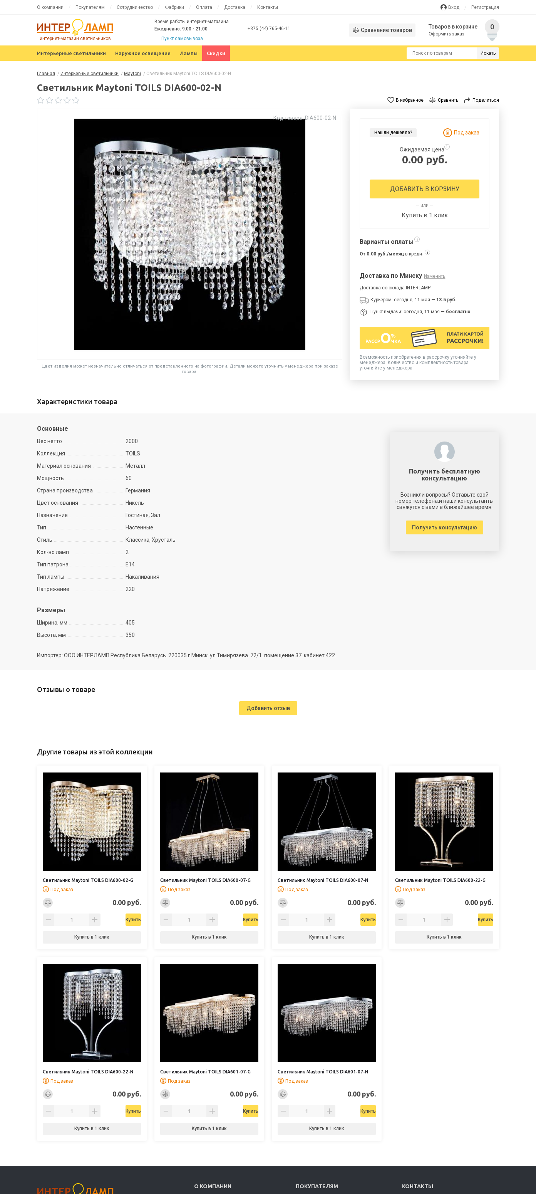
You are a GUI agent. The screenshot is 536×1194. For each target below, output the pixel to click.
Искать (488, 53)
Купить (111, 919)
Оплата (204, 7)
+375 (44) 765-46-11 (269, 28)
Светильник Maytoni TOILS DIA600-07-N (323, 880)
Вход (453, 7)
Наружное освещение (143, 53)
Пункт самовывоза (182, 38)
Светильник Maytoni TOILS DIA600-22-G (440, 880)
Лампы (189, 53)
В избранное (410, 100)
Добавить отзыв (268, 708)
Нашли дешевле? (393, 132)
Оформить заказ (447, 34)
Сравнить (448, 100)
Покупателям (90, 7)
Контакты (267, 7)
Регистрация (485, 7)
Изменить (434, 276)
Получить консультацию (444, 527)
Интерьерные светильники (71, 53)
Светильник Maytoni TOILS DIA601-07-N (323, 1071)
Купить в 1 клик (425, 215)
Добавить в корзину (424, 189)
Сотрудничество (135, 7)
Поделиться (485, 100)
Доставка (234, 7)
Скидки (216, 53)
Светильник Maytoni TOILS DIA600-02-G (88, 880)
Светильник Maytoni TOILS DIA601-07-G (205, 1071)
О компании (50, 7)
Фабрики (174, 7)
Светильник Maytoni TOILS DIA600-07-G (205, 880)
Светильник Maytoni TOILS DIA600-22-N (88, 1071)
